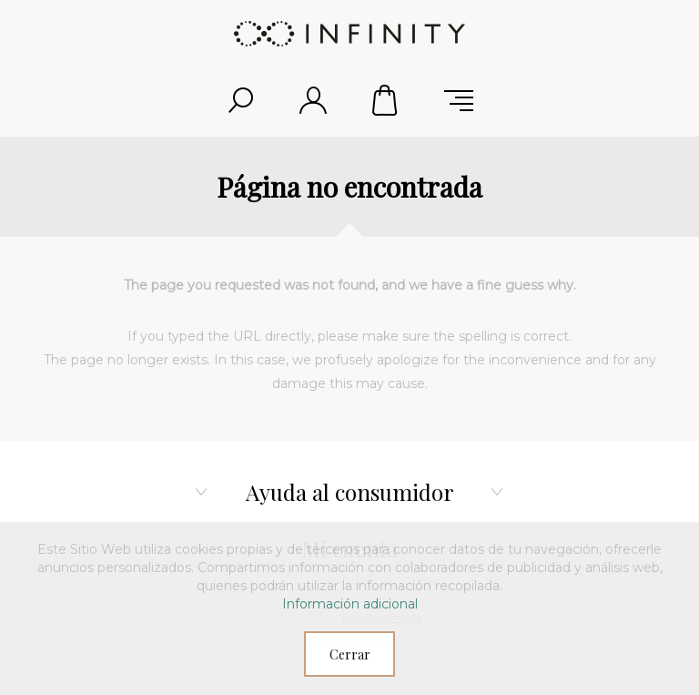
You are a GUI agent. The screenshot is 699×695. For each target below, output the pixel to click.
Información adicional (350, 604)
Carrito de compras (386, 100)
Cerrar (349, 654)
